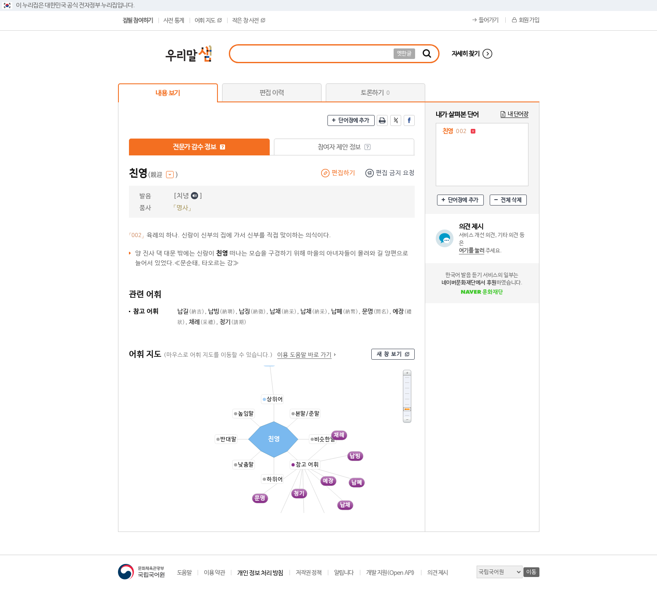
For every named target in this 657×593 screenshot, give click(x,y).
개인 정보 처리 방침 (260, 573)
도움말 (184, 572)
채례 (202, 322)
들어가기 (488, 20)
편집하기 (343, 172)
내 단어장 (518, 114)
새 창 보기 (389, 354)
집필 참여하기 (138, 20)
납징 (252, 311)
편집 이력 (272, 93)
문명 (375, 311)
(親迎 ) (162, 175)
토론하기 (375, 93)
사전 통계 (174, 20)
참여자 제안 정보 (344, 147)
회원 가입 (529, 20)
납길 (191, 311)
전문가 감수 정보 (199, 147)
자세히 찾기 (466, 53)
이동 (531, 572)
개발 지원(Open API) (390, 572)
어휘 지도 (208, 20)
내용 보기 (168, 93)
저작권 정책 (309, 572)
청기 (233, 322)
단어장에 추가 (353, 121)
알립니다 (344, 572)
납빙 (222, 311)
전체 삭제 (511, 200)
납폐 (345, 311)
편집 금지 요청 (395, 172)
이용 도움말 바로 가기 (304, 355)
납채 (283, 311)
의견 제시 (437, 572)
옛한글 (404, 54)
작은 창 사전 (248, 20)
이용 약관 (214, 572)
